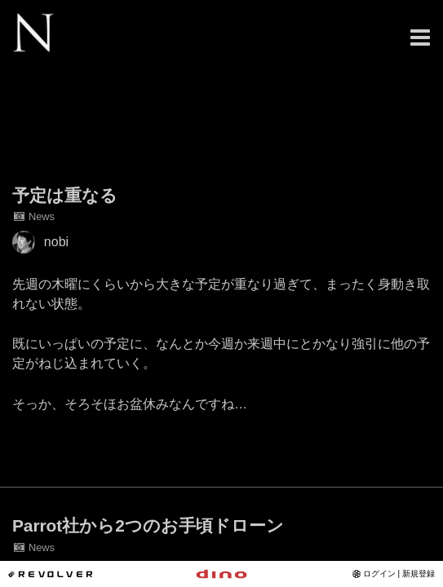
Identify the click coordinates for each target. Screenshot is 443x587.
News (33, 216)
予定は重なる (64, 195)
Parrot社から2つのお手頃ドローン (148, 525)
